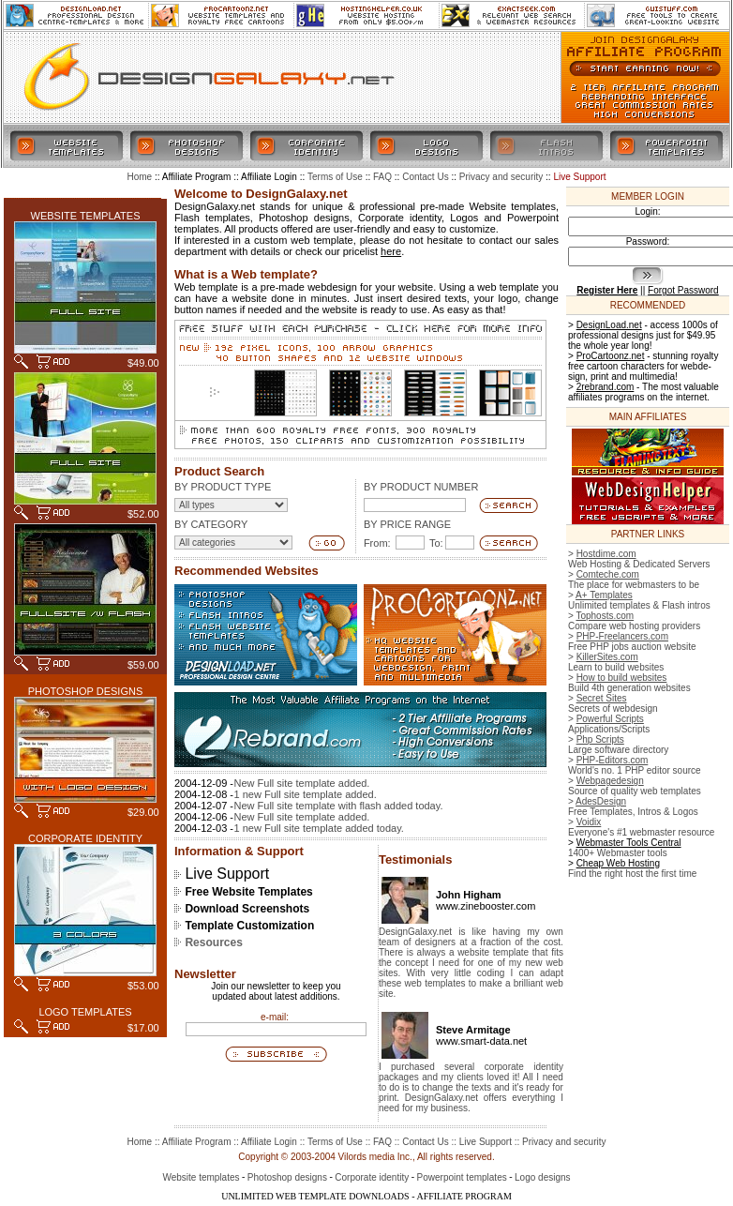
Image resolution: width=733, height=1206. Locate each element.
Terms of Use (335, 1142)
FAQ (382, 1142)
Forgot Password (683, 290)
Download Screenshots (247, 908)
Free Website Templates (248, 891)
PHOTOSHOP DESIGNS (85, 691)
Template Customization (249, 925)
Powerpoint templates (462, 1177)
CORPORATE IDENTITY (85, 838)
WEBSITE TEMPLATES (86, 215)
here (391, 251)
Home (139, 1142)
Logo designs (543, 1177)
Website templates (200, 1177)
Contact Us (425, 1142)
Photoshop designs (287, 1177)
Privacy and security (564, 1142)
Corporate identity (372, 1177)
